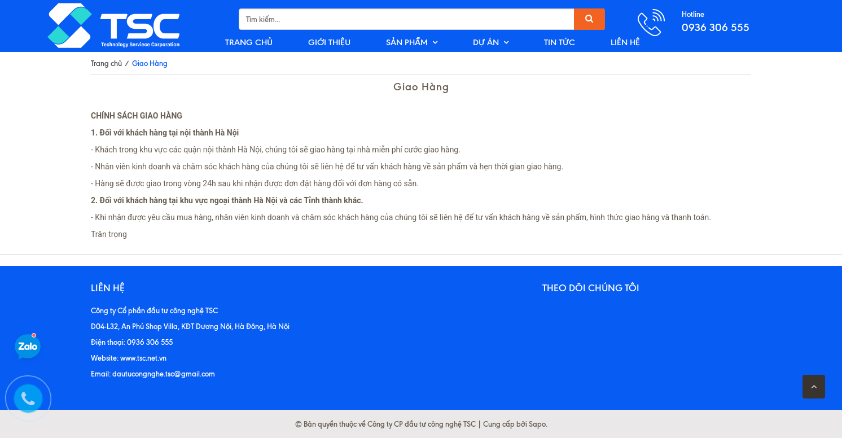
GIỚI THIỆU (329, 42)
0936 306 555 (715, 27)
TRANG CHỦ (249, 42)
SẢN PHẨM (407, 42)
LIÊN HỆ (625, 42)
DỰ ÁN (486, 42)
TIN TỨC (559, 42)
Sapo (537, 423)
